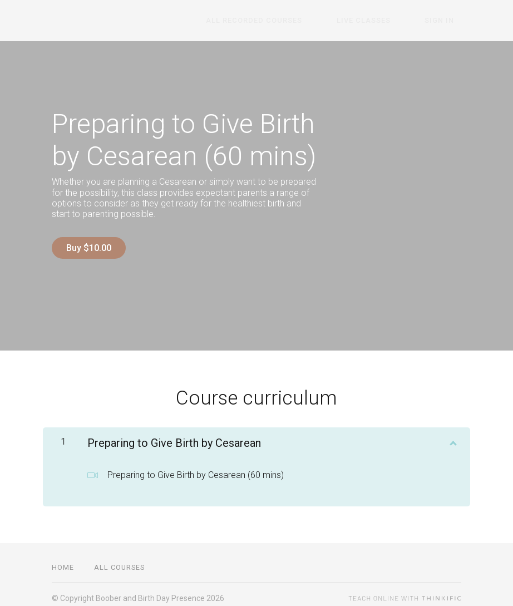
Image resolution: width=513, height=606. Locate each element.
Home (63, 560)
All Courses (119, 560)
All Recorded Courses (289, 21)
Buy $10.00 (88, 248)
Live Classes (385, 21)
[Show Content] (452, 433)
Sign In (446, 21)
